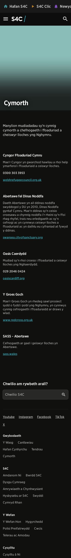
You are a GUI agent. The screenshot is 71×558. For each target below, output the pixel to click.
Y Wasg (8, 442)
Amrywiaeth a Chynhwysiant (23, 489)
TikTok (59, 417)
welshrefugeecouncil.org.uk (22, 180)
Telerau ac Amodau (16, 535)
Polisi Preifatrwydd (16, 528)
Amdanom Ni (12, 475)
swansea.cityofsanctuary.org (23, 237)
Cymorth (9, 456)
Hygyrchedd (34, 522)
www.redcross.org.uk (18, 320)
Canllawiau (25, 442)
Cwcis (38, 528)
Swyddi (38, 495)
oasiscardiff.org (14, 278)
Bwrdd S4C (34, 475)
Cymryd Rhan (12, 502)
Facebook (44, 417)
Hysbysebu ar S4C (15, 495)
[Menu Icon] (6, 19)
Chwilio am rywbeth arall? (25, 384)
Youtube (9, 417)
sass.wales (10, 354)
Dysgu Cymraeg (14, 482)
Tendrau (37, 449)
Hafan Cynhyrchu (15, 449)
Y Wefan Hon (12, 522)
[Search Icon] (65, 19)
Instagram (26, 417)
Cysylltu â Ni (11, 554)
